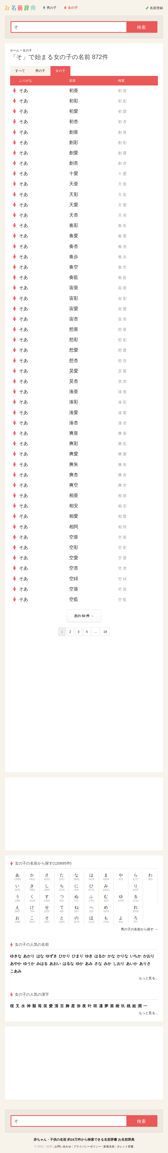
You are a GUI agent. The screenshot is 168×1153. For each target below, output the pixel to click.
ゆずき (51, 956)
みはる (42, 963)
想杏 (73, 360)
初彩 (73, 100)
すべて (20, 71)
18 (105, 632)
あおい (55, 963)
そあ (23, 90)
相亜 (73, 495)
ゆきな (15, 956)
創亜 (73, 132)
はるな (68, 963)
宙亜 (73, 287)
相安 (73, 505)
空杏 (73, 568)
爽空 (73, 485)
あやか (15, 963)
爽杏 (73, 474)
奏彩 (73, 225)
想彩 (73, 339)
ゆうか (29, 963)
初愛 (73, 111)
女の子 (27, 50)
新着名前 (109, 1146)
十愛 (73, 173)
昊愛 (73, 370)
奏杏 (73, 246)
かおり (148, 956)
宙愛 (73, 308)
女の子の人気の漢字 (29, 994)
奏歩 (73, 256)
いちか (135, 956)
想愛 (73, 349)
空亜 (73, 537)
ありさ (145, 963)
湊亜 (73, 391)
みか (107, 963)
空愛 (73, 557)
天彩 (73, 194)
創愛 (73, 152)
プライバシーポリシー (87, 1146)
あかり (29, 956)
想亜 (73, 329)
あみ (89, 963)
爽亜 (73, 433)
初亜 (73, 90)
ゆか (79, 963)
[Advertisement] (84, 672)
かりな (122, 956)
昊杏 (73, 381)
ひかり (64, 956)
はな (40, 956)
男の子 (40, 71)
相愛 (73, 516)
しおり (118, 963)
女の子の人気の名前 (29, 944)
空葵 (73, 589)
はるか (100, 956)
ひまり (77, 956)
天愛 (73, 204)
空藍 (73, 599)
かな (111, 956)
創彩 (73, 142)
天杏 (73, 215)
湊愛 (73, 412)
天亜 (73, 183)
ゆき (89, 956)
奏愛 (73, 235)
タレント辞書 (125, 1146)
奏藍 (73, 277)
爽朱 (73, 464)
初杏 (73, 121)
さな (98, 963)
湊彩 (73, 401)
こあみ (15, 971)
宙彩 (73, 298)
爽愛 (73, 453)
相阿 (73, 526)
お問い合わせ (62, 1146)
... (95, 632)
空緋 (73, 578)
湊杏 (73, 422)
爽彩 (73, 443)
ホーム (14, 50)
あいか (131, 963)
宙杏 (73, 318)
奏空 (73, 267)
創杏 (73, 163)
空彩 (73, 547)
